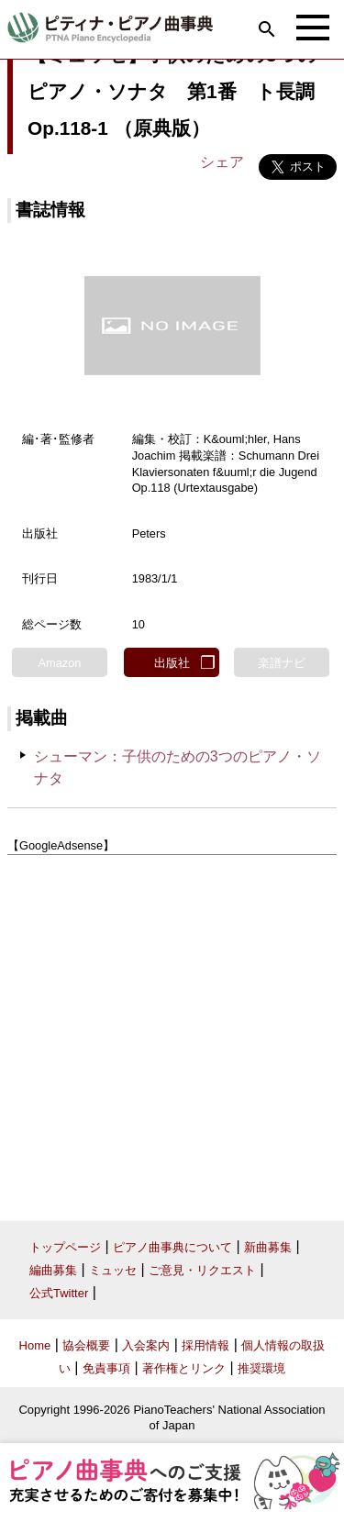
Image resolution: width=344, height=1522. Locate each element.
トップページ (65, 1247)
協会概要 (86, 1345)
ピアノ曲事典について (172, 1247)
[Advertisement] (172, 1031)
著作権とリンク (184, 1368)
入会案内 (146, 1345)
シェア (222, 162)
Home (35, 1345)
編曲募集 (53, 1270)
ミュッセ (113, 1270)
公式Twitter (58, 1293)
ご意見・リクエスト (202, 1270)
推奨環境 (261, 1368)
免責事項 (106, 1368)
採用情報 (205, 1345)
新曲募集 (268, 1247)
